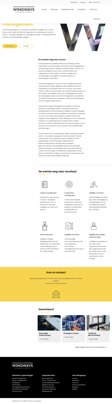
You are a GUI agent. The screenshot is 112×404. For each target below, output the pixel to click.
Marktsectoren (68, 9)
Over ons (93, 9)
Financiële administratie (20, 389)
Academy (82, 9)
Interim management (19, 380)
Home (44, 9)
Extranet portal (17, 391)
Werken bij (74, 2)
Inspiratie (83, 2)
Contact (96, 19)
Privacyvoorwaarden (78, 385)
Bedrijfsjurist (16, 383)
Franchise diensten (48, 387)
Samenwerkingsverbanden (51, 383)
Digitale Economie (48, 385)
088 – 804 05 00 (94, 2)
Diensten (54, 9)
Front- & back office (49, 380)
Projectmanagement (19, 378)
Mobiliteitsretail (47, 391)
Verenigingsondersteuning (20, 387)
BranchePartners (47, 378)
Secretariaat (16, 385)
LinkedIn (74, 389)
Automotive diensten (49, 389)
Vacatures (75, 380)
